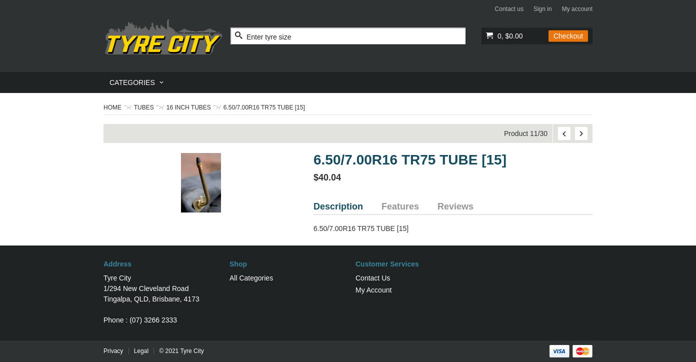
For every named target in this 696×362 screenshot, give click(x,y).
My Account (374, 290)
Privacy (113, 351)
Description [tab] (338, 206)
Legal (141, 351)
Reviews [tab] (456, 206)
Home (113, 107)
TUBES (144, 107)
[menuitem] (137, 82)
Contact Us (373, 278)
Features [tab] (400, 206)
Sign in (543, 9)
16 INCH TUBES (188, 107)
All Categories (251, 278)
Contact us (509, 9)
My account (577, 9)
